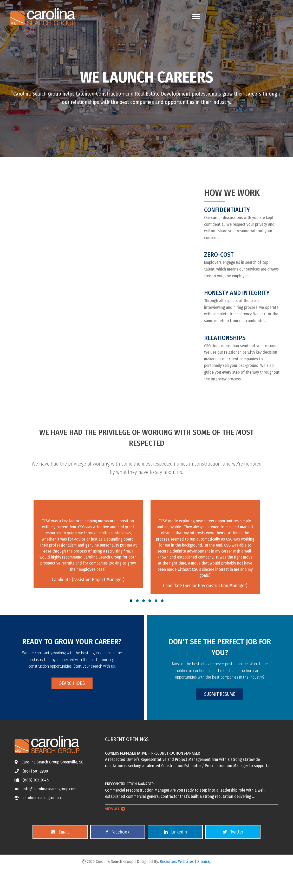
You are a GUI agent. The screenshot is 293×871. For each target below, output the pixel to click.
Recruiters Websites (177, 861)
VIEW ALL (115, 808)
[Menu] (196, 16)
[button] (131, 600)
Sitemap (204, 861)
